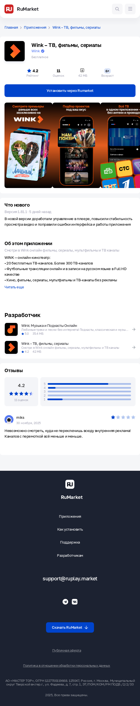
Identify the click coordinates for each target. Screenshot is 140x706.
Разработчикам (70, 555)
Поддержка (70, 542)
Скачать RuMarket (70, 627)
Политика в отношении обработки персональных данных (66, 665)
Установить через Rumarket (70, 90)
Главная (11, 27)
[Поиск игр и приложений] (117, 9)
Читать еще (14, 287)
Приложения (35, 27)
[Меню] (130, 9)
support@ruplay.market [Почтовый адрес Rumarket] (70, 578)
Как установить (70, 529)
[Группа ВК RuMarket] (74, 602)
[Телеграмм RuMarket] (65, 602)
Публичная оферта (66, 650)
